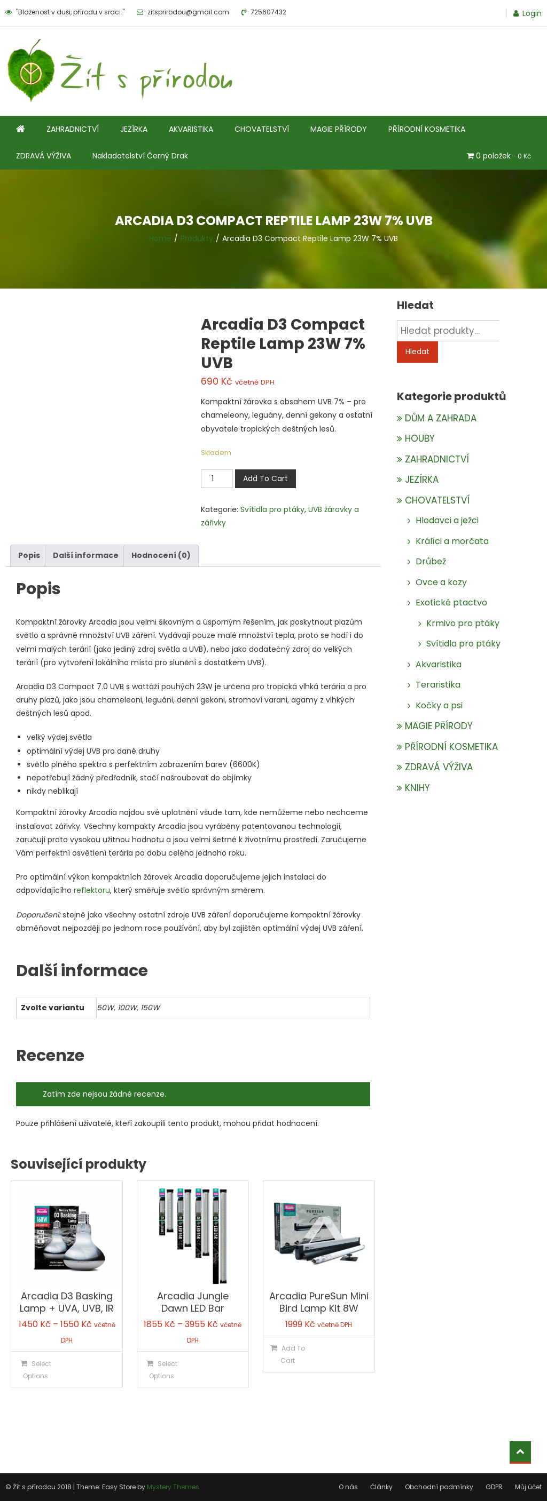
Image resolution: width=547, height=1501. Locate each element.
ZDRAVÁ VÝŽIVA (43, 155)
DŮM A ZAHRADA (440, 418)
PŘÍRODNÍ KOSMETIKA (426, 129)
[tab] (29, 555)
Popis (29, 555)
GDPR (494, 1486)
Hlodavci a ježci (447, 520)
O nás (348, 1486)
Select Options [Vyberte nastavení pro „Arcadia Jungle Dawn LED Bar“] (163, 1369)
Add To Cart (265, 478)
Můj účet (528, 1486)
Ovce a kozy (441, 582)
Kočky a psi (439, 705)
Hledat (417, 351)
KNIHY (417, 787)
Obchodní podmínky (439, 1486)
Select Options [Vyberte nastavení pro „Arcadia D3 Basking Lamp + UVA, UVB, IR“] (37, 1369)
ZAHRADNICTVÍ (72, 129)
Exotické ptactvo (451, 602)
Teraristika (438, 684)
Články (381, 1486)
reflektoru (92, 890)
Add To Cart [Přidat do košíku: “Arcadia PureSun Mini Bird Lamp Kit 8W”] (292, 1354)
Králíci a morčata (452, 541)
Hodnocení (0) (161, 555)
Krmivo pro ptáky (462, 623)
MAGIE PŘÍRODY (338, 129)
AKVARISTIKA (191, 129)
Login (532, 13)
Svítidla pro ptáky (272, 509)
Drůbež (431, 561)
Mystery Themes (173, 1486)
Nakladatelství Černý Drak (140, 155)
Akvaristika (439, 664)
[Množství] (217, 478)
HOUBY (420, 438)
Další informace (86, 555)
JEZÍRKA (133, 129)
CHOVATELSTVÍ (262, 129)
